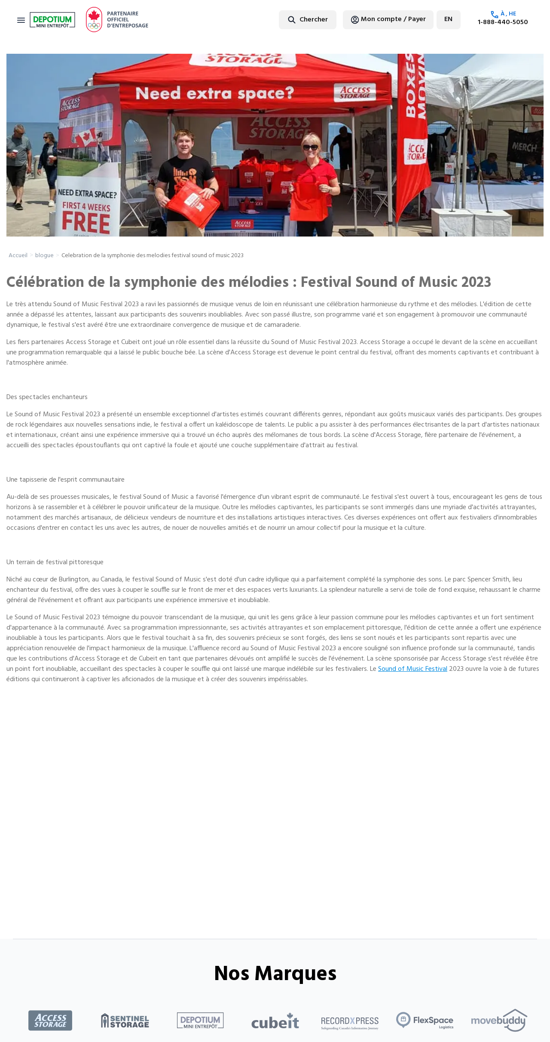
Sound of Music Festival (412, 669)
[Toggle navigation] (21, 19)
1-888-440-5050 (503, 22)
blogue (44, 256)
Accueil (18, 256)
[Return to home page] (52, 20)
